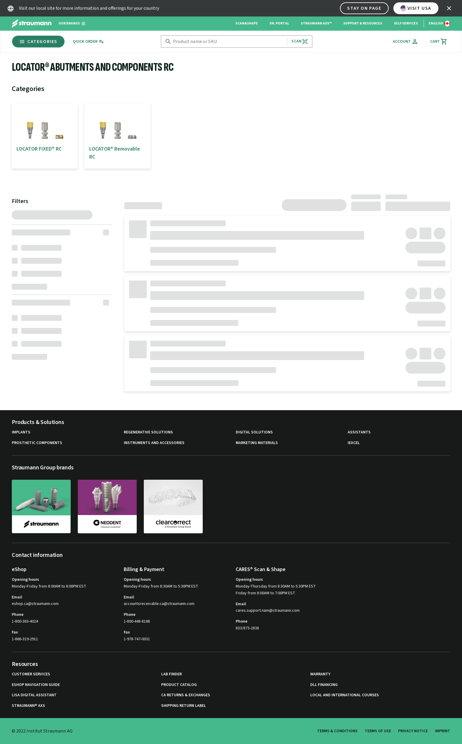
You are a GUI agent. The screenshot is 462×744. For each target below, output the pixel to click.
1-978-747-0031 (137, 639)
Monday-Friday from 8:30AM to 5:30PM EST (161, 586)
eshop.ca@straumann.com (35, 604)
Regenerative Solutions (148, 432)
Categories (38, 41)
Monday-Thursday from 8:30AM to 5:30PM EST (276, 586)
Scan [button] (299, 41)
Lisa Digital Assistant (34, 695)
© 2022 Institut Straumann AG (42, 731)
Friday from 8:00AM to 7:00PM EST (265, 593)
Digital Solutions (254, 432)
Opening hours (25, 580)
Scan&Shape (246, 23)
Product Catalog (179, 685)
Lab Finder (171, 674)
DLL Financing (324, 685)
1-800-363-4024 (25, 621)
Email (17, 597)
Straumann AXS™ (316, 23)
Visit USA (415, 8)
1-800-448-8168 (137, 621)
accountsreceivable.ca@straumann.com (159, 604)
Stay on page (364, 8)
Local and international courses (344, 695)
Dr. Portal (279, 23)
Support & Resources (362, 23)
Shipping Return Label (183, 706)
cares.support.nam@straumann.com (268, 610)
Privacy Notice (413, 731)
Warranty (320, 674)
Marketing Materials (257, 443)
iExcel (354, 443)
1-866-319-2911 (25, 639)
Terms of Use (378, 731)
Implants (21, 432)
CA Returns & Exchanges (185, 695)
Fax (15, 632)
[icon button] (449, 8)
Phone (18, 615)
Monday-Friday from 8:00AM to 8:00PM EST (49, 586)
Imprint (442, 731)
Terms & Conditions (337, 731)
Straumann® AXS (28, 706)
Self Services (406, 23)
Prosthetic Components (37, 443)
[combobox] (229, 41)
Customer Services (31, 674)
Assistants (359, 432)
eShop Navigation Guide (36, 685)
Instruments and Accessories (154, 443)
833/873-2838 (247, 628)
